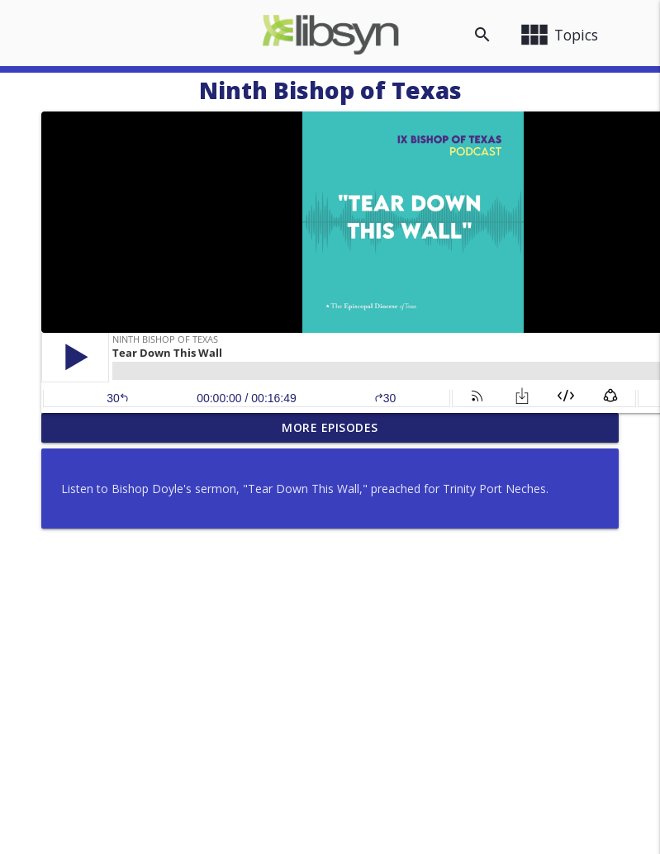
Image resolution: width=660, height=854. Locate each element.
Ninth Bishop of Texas (330, 90)
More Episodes (330, 427)
